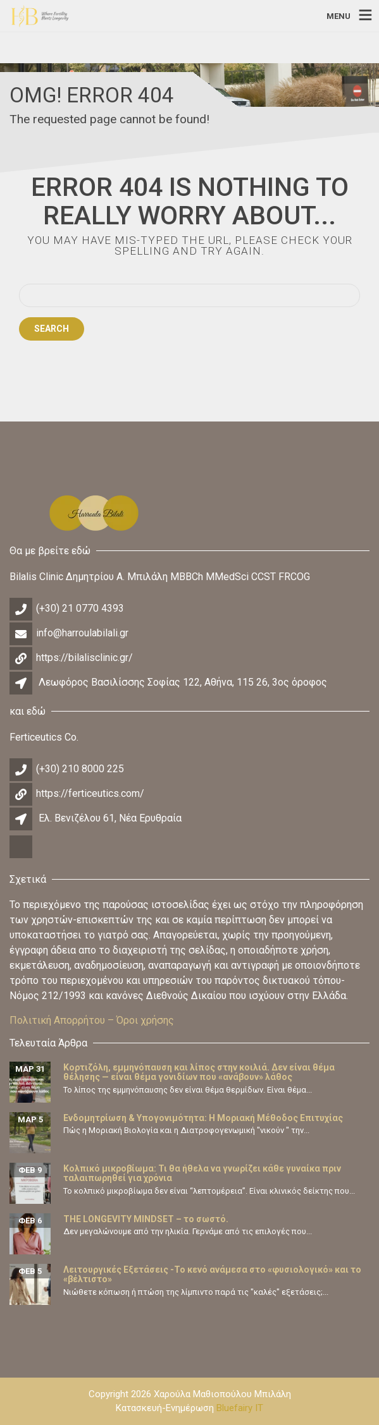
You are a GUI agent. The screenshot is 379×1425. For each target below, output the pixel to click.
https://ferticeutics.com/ (90, 793)
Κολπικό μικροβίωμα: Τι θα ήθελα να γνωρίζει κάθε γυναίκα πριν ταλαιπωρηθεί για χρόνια (202, 1173)
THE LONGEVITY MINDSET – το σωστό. (145, 1219)
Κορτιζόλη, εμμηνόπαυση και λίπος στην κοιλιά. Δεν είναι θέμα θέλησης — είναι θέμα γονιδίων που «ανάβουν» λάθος (199, 1072)
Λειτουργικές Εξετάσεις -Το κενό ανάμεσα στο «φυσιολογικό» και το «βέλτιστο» (212, 1274)
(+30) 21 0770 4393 (80, 608)
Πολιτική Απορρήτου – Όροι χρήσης (91, 1020)
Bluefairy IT (239, 1408)
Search (51, 329)
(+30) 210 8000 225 (80, 769)
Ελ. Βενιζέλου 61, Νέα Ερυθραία (110, 818)
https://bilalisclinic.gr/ (84, 658)
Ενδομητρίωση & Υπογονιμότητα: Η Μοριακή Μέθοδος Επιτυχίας (203, 1118)
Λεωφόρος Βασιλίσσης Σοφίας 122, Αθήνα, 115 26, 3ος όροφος (183, 682)
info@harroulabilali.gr (82, 633)
